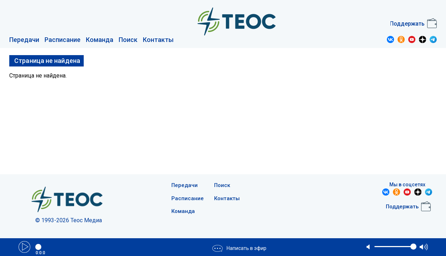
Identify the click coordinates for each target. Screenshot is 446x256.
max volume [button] (424, 247)
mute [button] (369, 246)
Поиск (128, 39)
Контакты (158, 39)
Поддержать (407, 23)
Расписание (63, 39)
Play (24, 247)
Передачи (24, 39)
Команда (99, 39)
